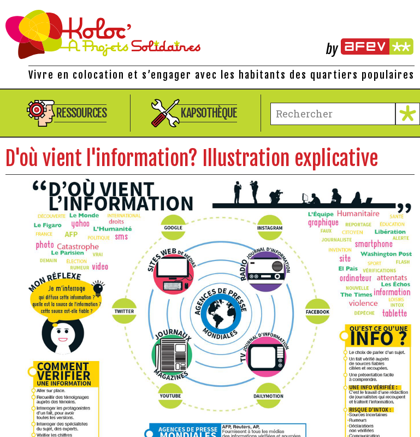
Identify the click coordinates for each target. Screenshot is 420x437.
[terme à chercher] (332, 114)
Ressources (81, 112)
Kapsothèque (209, 112)
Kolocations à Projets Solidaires (210, 34)
